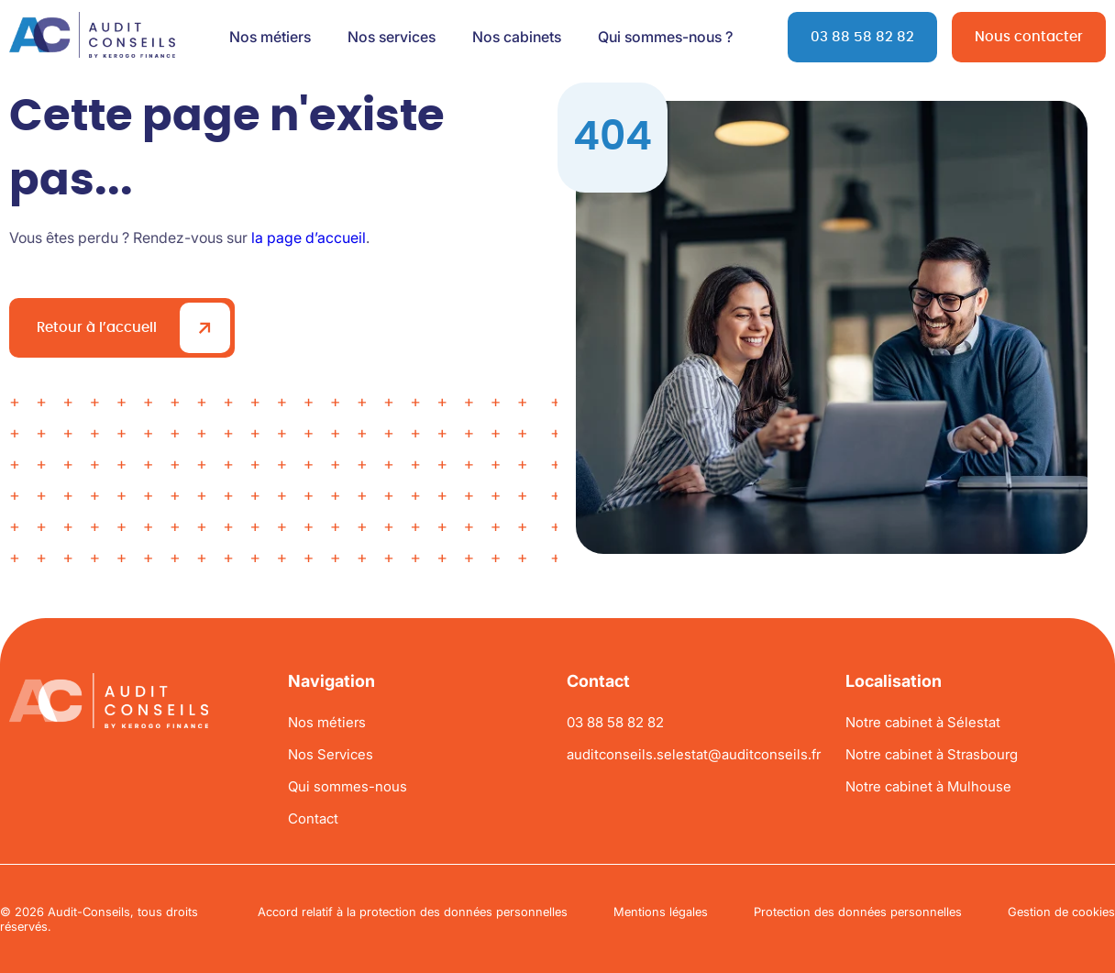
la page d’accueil (308, 237)
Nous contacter (1029, 37)
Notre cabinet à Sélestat (922, 722)
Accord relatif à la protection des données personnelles (413, 911)
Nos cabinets (516, 37)
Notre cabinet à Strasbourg (931, 754)
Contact (313, 818)
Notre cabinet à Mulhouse (928, 786)
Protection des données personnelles (858, 911)
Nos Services (330, 754)
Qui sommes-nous (347, 786)
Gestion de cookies (1061, 911)
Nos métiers (270, 37)
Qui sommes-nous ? (665, 37)
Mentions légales (660, 911)
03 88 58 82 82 (862, 37)
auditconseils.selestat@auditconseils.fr (694, 754)
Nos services (392, 37)
